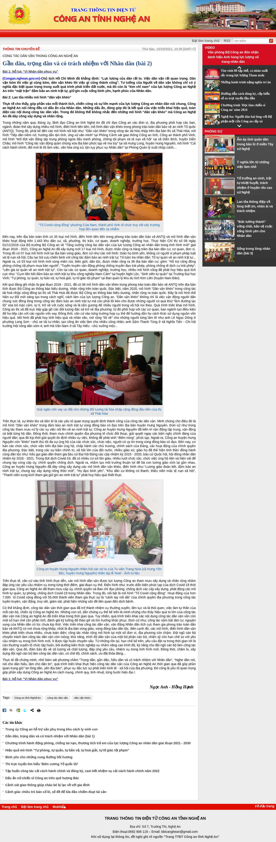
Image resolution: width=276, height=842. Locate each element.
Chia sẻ (32, 710)
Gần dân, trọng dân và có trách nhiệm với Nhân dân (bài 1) (50, 736)
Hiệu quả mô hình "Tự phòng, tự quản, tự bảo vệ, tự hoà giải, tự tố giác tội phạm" (67, 750)
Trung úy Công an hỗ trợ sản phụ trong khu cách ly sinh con (51, 729)
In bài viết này (38, 710)
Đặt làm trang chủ (205, 41)
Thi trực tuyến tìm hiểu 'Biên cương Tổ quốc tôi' (41, 764)
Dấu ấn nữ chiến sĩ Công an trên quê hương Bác (42, 778)
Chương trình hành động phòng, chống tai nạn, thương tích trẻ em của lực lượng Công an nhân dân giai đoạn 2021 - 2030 (98, 743)
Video (210, 47)
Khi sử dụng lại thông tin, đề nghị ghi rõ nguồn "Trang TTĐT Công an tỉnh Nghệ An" (155, 837)
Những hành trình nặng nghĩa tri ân (246, 82)
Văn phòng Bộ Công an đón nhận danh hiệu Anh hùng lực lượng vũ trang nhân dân (233, 56)
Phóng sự (213, 131)
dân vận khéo (82, 697)
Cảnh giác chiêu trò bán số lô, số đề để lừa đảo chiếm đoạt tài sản (55, 792)
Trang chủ (9, 807)
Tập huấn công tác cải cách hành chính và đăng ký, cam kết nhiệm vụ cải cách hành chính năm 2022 (82, 771)
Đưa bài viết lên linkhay (11, 710)
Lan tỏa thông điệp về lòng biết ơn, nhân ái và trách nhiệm (255, 206)
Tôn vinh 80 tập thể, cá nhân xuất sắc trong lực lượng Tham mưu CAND (244, 75)
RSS (227, 41)
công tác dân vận (57, 697)
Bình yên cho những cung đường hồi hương (38, 757)
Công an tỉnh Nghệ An (27, 697)
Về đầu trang (264, 806)
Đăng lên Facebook (4, 710)
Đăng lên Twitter (25, 710)
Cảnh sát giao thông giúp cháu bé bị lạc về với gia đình (47, 785)
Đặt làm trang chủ (35, 807)
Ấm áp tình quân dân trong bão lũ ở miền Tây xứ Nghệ (255, 144)
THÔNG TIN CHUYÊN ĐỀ (21, 49)
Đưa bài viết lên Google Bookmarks (18, 710)
